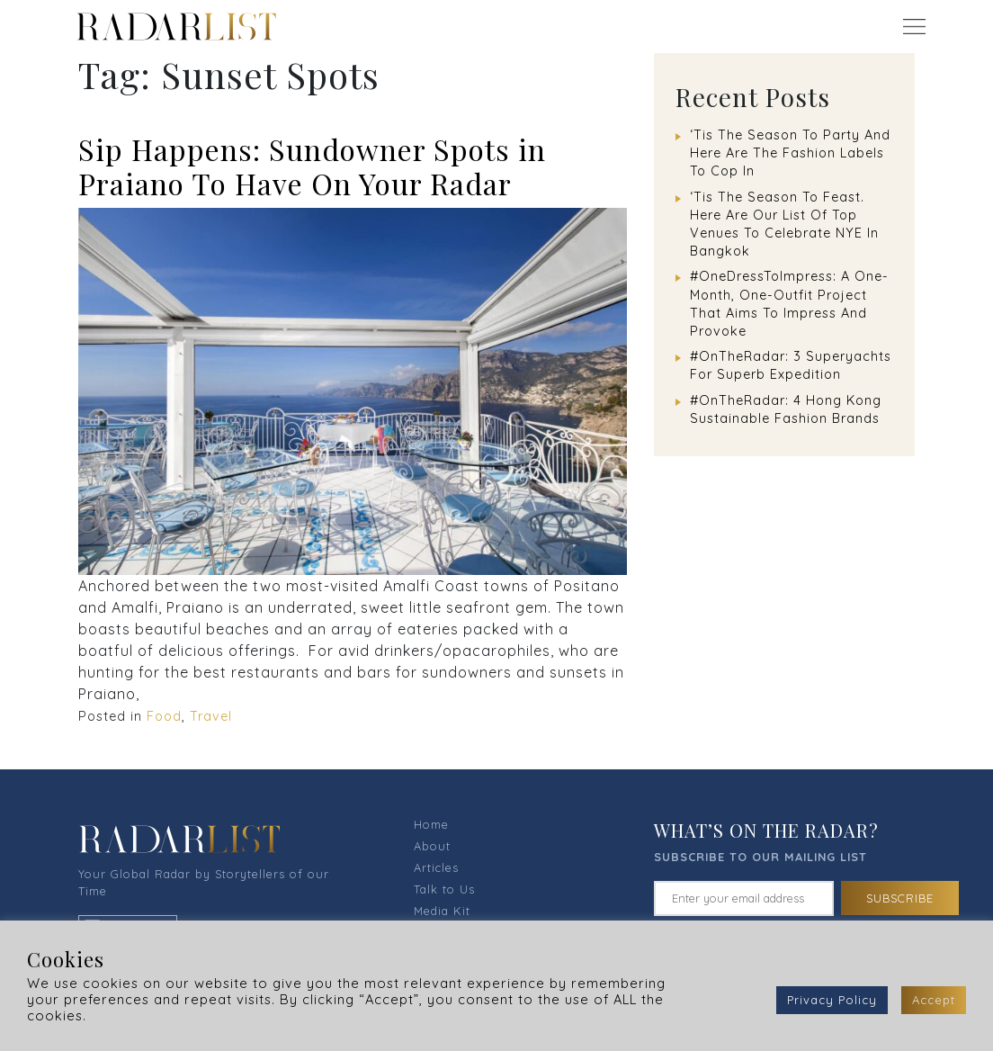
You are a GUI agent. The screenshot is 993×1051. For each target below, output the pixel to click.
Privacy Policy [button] (832, 1000)
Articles (436, 867)
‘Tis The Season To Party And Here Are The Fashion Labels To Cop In (790, 153)
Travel (211, 716)
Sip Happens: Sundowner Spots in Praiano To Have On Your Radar (312, 166)
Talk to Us (444, 889)
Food (164, 716)
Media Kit (442, 910)
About (432, 846)
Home (431, 824)
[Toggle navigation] (913, 26)
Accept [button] (933, 1000)
